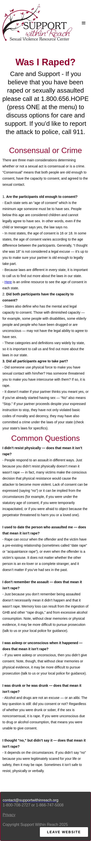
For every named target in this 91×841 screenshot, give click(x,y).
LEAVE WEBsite (64, 832)
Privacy (9, 815)
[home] (36, 22)
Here (8, 282)
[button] (83, 23)
